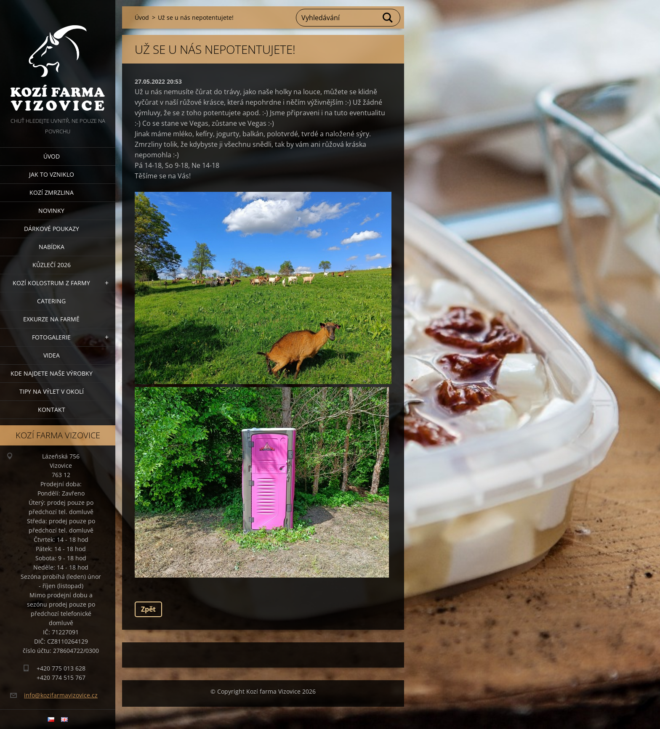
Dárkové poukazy (51, 229)
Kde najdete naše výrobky (52, 373)
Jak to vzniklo (51, 174)
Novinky (51, 211)
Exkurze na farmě (51, 319)
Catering (51, 301)
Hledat (388, 17)
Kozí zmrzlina (51, 192)
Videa (51, 355)
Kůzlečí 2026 (51, 265)
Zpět (148, 609)
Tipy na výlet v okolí (51, 391)
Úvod (51, 156)
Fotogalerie (51, 337)
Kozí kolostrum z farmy (51, 283)
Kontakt (51, 410)
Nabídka (51, 247)
